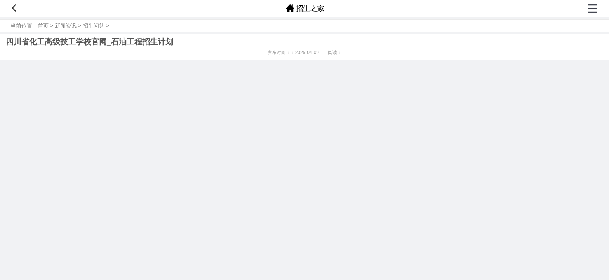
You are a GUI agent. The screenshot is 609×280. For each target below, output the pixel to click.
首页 (43, 26)
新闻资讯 (66, 26)
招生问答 (93, 26)
